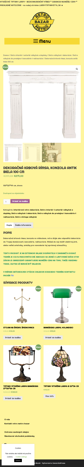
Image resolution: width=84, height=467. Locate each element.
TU (12, 275)
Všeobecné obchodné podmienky (19, 436)
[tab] (9, 225)
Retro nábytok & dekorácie (60, 55)
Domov (6, 55)
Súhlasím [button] (18, 460)
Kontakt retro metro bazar (17, 423)
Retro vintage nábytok (26, 217)
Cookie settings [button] (21, 457)
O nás (7, 419)
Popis (9, 225)
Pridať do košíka (20, 201)
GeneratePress (58, 463)
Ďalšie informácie (23, 225)
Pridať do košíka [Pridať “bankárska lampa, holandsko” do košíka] (53, 337)
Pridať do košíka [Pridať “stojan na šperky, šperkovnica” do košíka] (13, 337)
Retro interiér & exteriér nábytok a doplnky (29, 55)
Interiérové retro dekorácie (26, 210)
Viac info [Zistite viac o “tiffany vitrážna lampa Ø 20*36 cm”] (49, 396)
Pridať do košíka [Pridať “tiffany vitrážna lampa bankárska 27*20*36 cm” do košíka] (13, 398)
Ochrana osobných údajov (16, 432)
